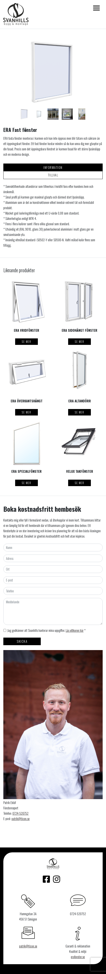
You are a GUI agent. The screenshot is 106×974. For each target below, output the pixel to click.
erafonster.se (78, 956)
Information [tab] (53, 167)
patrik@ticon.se (21, 818)
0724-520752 (20, 813)
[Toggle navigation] (96, 8)
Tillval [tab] (53, 175)
